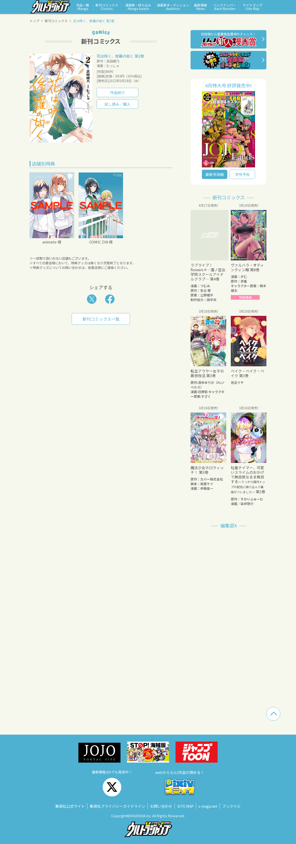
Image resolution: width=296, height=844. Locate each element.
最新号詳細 (214, 174)
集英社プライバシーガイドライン (117, 806)
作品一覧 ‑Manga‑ (82, 6)
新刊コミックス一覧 (101, 319)
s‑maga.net (207, 806)
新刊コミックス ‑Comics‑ (107, 6)
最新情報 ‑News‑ (200, 6)
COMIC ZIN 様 (101, 242)
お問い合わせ (161, 806)
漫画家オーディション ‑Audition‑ (173, 6)
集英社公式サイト (70, 806)
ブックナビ (231, 806)
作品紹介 (117, 92)
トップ (34, 20)
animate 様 (51, 242)
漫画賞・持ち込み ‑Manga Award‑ (138, 6)
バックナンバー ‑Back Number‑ (225, 6)
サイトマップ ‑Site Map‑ (252, 6)
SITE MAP (185, 806)
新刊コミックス (56, 20)
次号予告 (242, 174)
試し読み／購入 (117, 104)
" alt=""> (228, 129)
